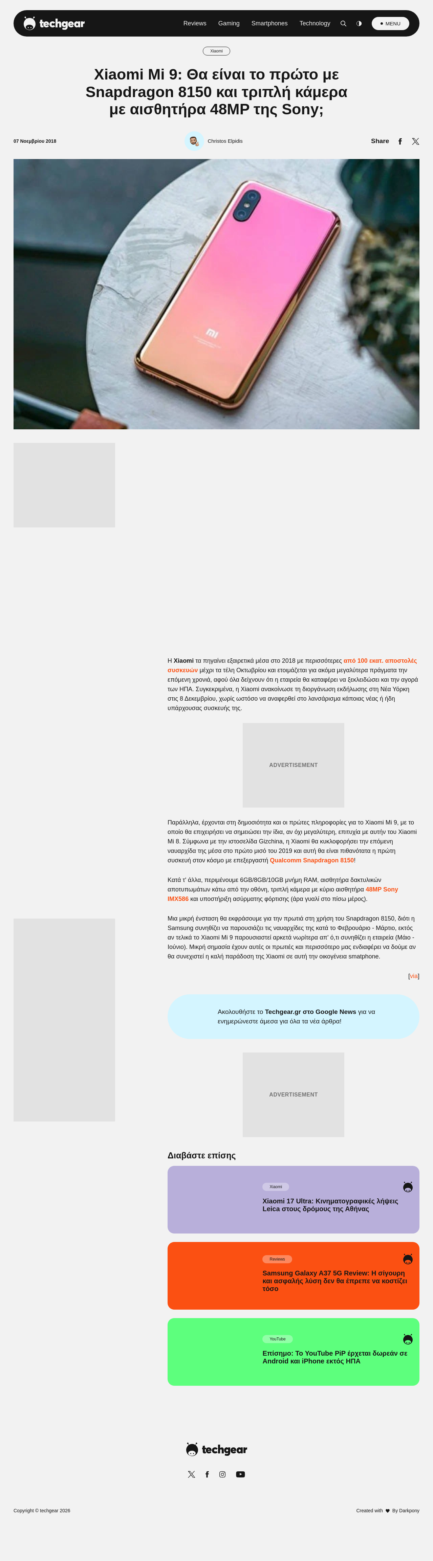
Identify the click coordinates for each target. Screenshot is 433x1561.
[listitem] (216, 735)
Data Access (216, 942)
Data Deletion (178, 942)
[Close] (333, 619)
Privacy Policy (254, 942)
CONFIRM (167, 918)
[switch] (300, 750)
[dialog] (216, 780)
